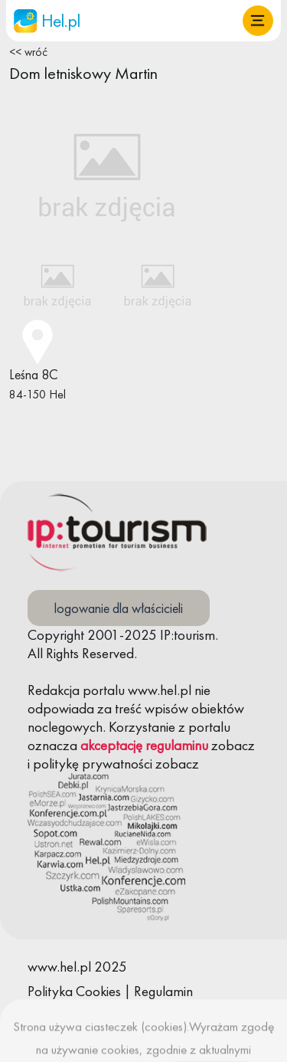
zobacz (233, 745)
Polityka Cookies (74, 991)
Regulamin (163, 991)
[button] (258, 20)
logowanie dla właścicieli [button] (118, 608)
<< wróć (28, 52)
